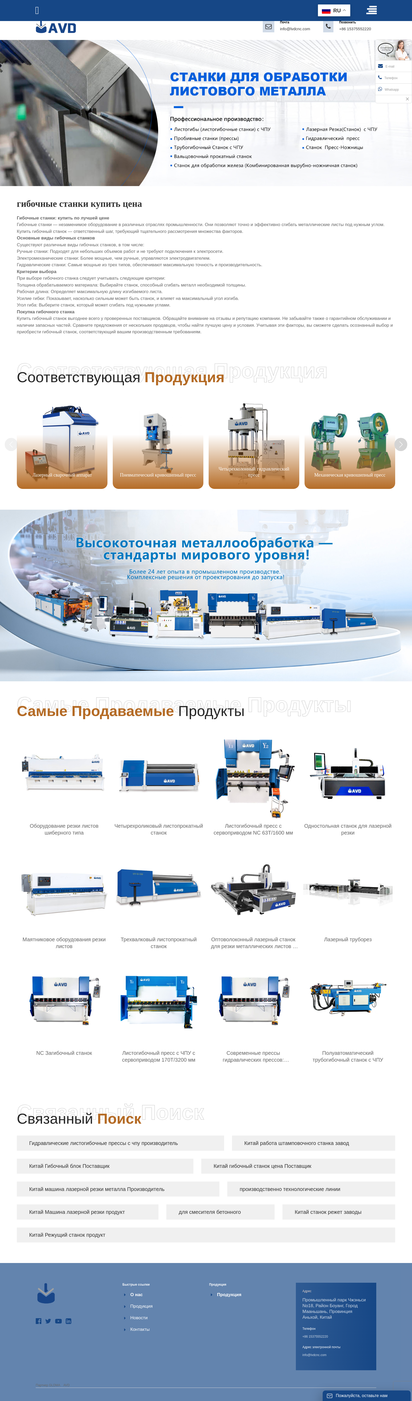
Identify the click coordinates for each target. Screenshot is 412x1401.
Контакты (140, 1329)
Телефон (388, 77)
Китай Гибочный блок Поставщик (69, 1166)
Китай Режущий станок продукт (67, 1235)
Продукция (141, 1306)
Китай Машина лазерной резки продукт (77, 1212)
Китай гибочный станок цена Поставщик (262, 1166)
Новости (139, 1317)
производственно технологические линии (290, 1189)
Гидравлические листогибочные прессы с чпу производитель (103, 1143)
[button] (401, 444)
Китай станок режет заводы (328, 1212)
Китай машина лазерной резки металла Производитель (96, 1189)
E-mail (386, 66)
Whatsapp (388, 89)
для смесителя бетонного (210, 1212)
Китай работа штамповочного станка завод (296, 1143)
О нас (136, 1294)
